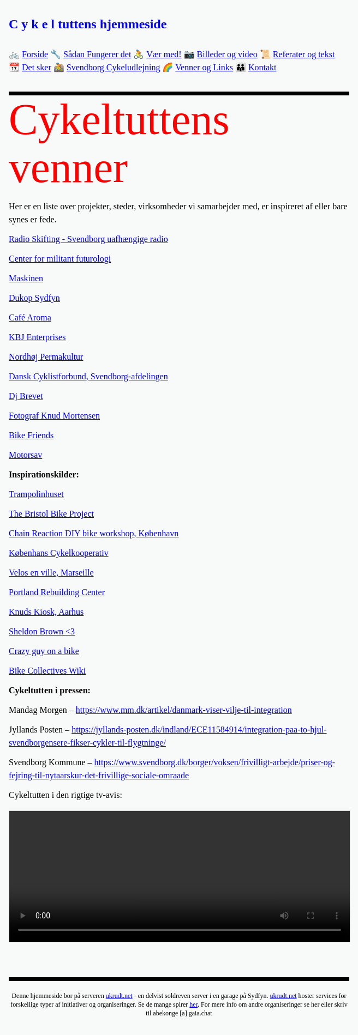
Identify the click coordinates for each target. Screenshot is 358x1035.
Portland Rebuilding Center (57, 592)
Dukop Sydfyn (34, 297)
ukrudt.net (119, 996)
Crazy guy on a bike (44, 651)
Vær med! (163, 54)
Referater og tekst (304, 54)
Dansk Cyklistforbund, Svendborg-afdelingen (88, 376)
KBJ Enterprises (37, 337)
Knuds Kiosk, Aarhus (46, 611)
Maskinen (26, 278)
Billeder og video (227, 54)
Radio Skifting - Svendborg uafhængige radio (88, 239)
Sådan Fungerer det (97, 54)
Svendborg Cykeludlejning (113, 67)
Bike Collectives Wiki (47, 670)
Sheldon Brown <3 (42, 631)
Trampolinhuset (36, 494)
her (193, 1004)
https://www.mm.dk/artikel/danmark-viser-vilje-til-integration (184, 710)
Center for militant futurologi (60, 258)
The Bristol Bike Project (51, 513)
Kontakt (262, 67)
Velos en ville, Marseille (51, 572)
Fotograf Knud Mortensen (54, 415)
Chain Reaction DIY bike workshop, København (93, 533)
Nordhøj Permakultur (46, 356)
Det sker (36, 67)
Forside (35, 54)
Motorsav (25, 454)
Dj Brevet (26, 396)
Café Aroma (30, 317)
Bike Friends (31, 435)
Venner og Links (204, 67)
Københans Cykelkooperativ (59, 553)
